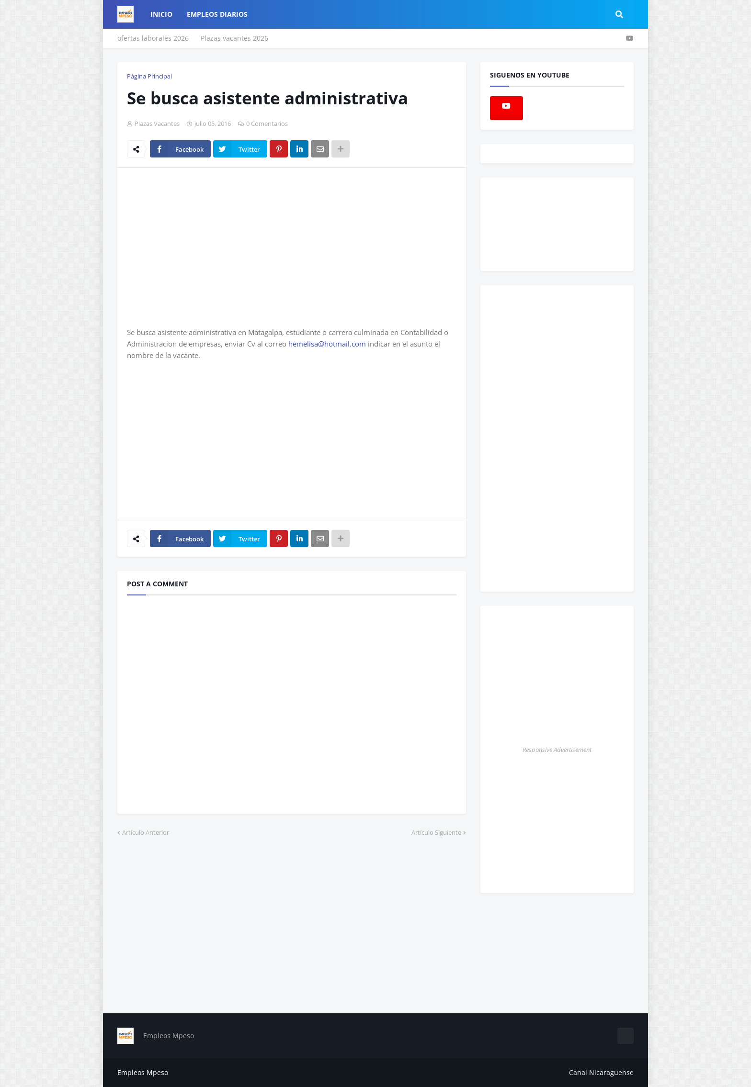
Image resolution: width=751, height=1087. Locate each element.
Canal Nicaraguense (601, 1072)
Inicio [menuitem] (161, 14)
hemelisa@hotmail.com (327, 343)
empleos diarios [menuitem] (217, 14)
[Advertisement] (207, 246)
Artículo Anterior (145, 832)
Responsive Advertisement (557, 749)
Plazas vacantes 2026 (234, 38)
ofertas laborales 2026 (153, 38)
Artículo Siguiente (436, 832)
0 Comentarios (267, 123)
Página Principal (149, 76)
